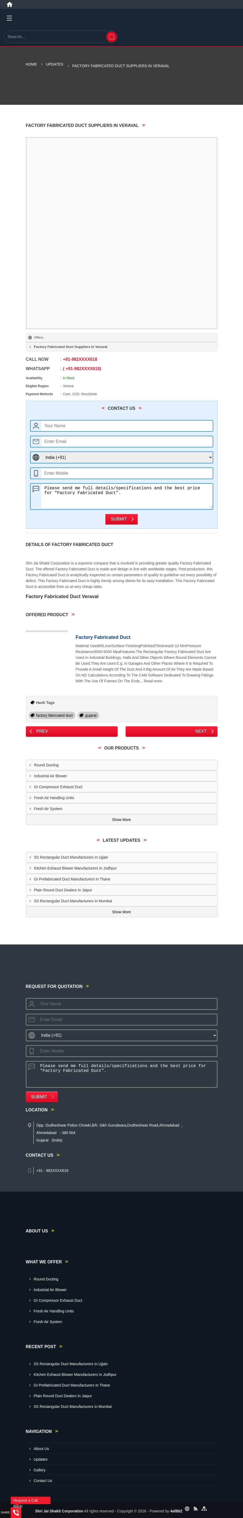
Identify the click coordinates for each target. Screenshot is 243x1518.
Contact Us (43, 1481)
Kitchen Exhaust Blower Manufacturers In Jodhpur (75, 868)
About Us (41, 1449)
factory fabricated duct (54, 715)
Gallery (40, 1470)
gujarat (91, 715)
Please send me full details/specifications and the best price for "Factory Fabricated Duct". (127, 496)
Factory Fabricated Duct (103, 637)
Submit (119, 519)
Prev (42, 731)
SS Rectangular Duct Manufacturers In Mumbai (73, 901)
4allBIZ (176, 1511)
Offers (38, 337)
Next (201, 731)
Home (31, 64)
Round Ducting (46, 765)
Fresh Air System (48, 809)
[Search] (111, 36)
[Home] (9, 4)
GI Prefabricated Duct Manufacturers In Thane (72, 879)
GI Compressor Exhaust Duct (58, 787)
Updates (54, 64)
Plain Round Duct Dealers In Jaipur (63, 890)
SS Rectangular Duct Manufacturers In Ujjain (71, 857)
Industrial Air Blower (50, 776)
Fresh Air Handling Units (54, 798)
